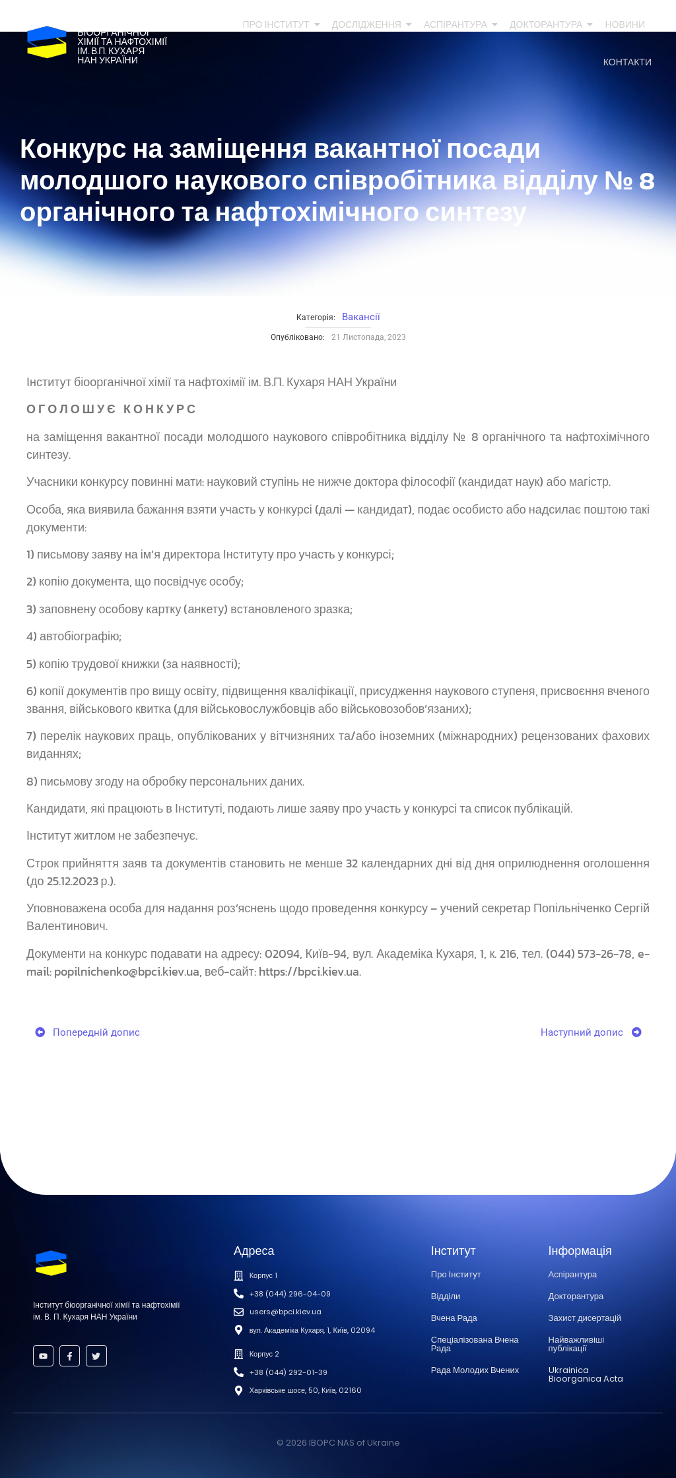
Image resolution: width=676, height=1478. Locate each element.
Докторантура (548, 25)
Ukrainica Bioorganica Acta (586, 1374)
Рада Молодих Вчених (475, 1370)
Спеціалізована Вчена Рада (475, 1344)
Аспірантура (458, 25)
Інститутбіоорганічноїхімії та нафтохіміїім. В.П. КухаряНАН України (122, 42)
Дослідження (369, 25)
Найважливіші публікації (577, 1344)
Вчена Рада (454, 1318)
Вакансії (361, 317)
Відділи (445, 1296)
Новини (625, 25)
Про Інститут (278, 25)
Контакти (627, 62)
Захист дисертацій (585, 1318)
